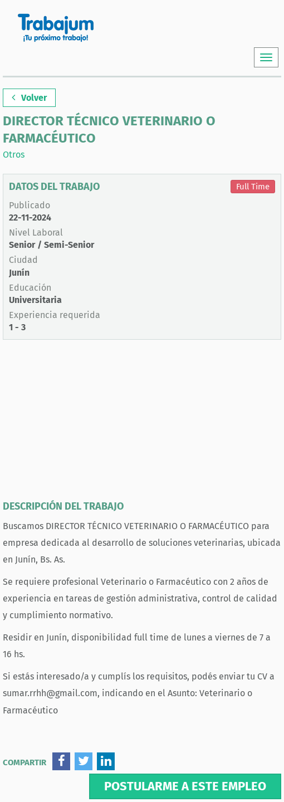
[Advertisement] (142, 423)
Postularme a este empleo (185, 786)
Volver (29, 97)
